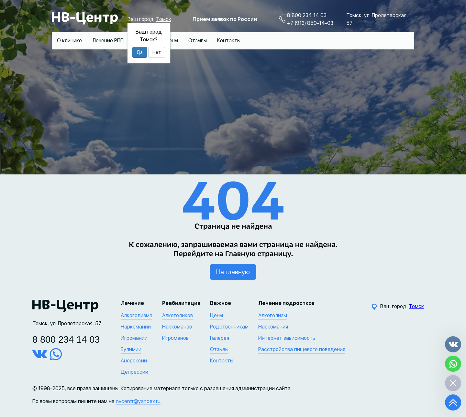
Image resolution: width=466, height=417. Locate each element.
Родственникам (229, 327)
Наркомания (273, 327)
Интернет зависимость (286, 338)
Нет (156, 52)
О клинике (69, 40)
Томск (163, 19)
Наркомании (136, 327)
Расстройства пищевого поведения (301, 349)
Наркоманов (177, 327)
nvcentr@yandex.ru (138, 401)
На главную (233, 272)
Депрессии (134, 372)
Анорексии (134, 361)
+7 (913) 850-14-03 (310, 23)
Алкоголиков (177, 315)
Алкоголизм (272, 315)
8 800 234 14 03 (307, 15)
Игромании (134, 338)
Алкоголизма (136, 315)
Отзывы (197, 40)
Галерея (219, 338)
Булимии (131, 349)
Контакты (228, 40)
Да (140, 52)
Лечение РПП (108, 40)
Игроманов (175, 338)
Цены (171, 40)
